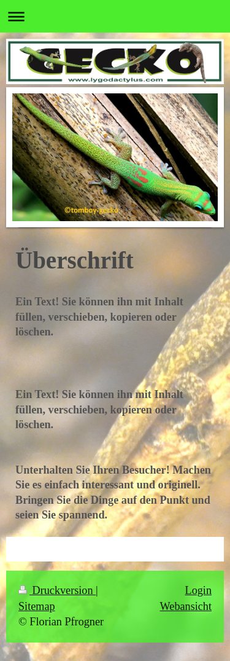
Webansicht (186, 606)
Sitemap (36, 606)
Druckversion (57, 590)
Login (198, 590)
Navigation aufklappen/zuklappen (115, 16)
